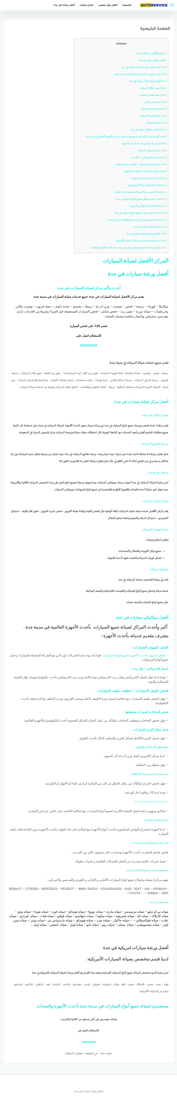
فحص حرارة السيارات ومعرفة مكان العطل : (139, 192)
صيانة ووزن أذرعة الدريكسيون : (146, 185)
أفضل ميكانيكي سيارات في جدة (148, 129)
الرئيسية (126, 5)
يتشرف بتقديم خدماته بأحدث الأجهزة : (143, 143)
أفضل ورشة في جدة (64, 5)
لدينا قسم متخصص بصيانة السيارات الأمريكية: (140, 240)
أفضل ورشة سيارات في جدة (152, 60)
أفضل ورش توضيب (107, 5)
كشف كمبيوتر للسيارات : (151, 150)
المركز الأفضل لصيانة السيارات (150, 53)
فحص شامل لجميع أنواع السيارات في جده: (139, 213)
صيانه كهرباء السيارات (153, 116)
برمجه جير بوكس (155, 102)
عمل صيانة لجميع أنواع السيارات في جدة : (140, 199)
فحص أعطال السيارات (153, 88)
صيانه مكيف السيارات (153, 109)
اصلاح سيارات (86, 5)
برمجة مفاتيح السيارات (152, 95)
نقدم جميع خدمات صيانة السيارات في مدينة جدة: (139, 74)
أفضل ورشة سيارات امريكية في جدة (146, 233)
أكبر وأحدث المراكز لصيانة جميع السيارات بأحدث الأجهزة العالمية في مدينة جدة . (125, 136)
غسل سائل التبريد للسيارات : (148, 178)
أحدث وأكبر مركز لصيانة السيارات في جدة (143, 67)
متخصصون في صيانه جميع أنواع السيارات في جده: (136, 220)
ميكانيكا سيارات (156, 123)
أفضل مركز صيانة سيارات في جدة (148, 81)
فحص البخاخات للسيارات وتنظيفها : (144, 171)
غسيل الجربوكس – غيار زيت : (148, 157)
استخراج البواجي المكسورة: (147, 206)
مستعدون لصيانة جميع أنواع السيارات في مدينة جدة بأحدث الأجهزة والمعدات (128, 247)
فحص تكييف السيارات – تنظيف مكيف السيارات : (140, 164)
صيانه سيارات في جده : (149, 227)
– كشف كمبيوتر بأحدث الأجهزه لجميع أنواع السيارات (135, 655)
